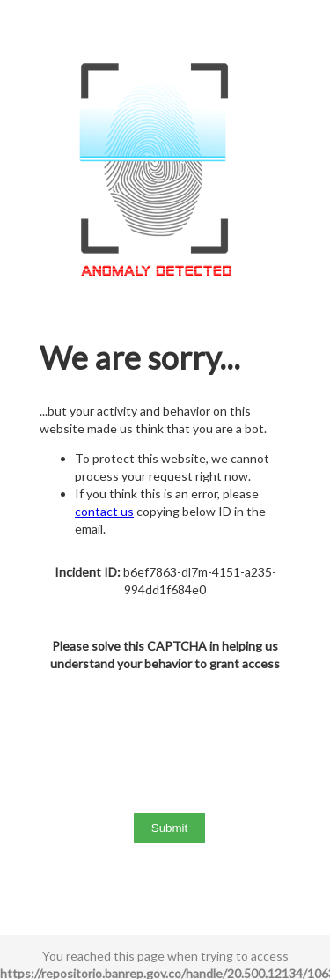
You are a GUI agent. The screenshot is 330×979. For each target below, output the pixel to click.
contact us (104, 511)
